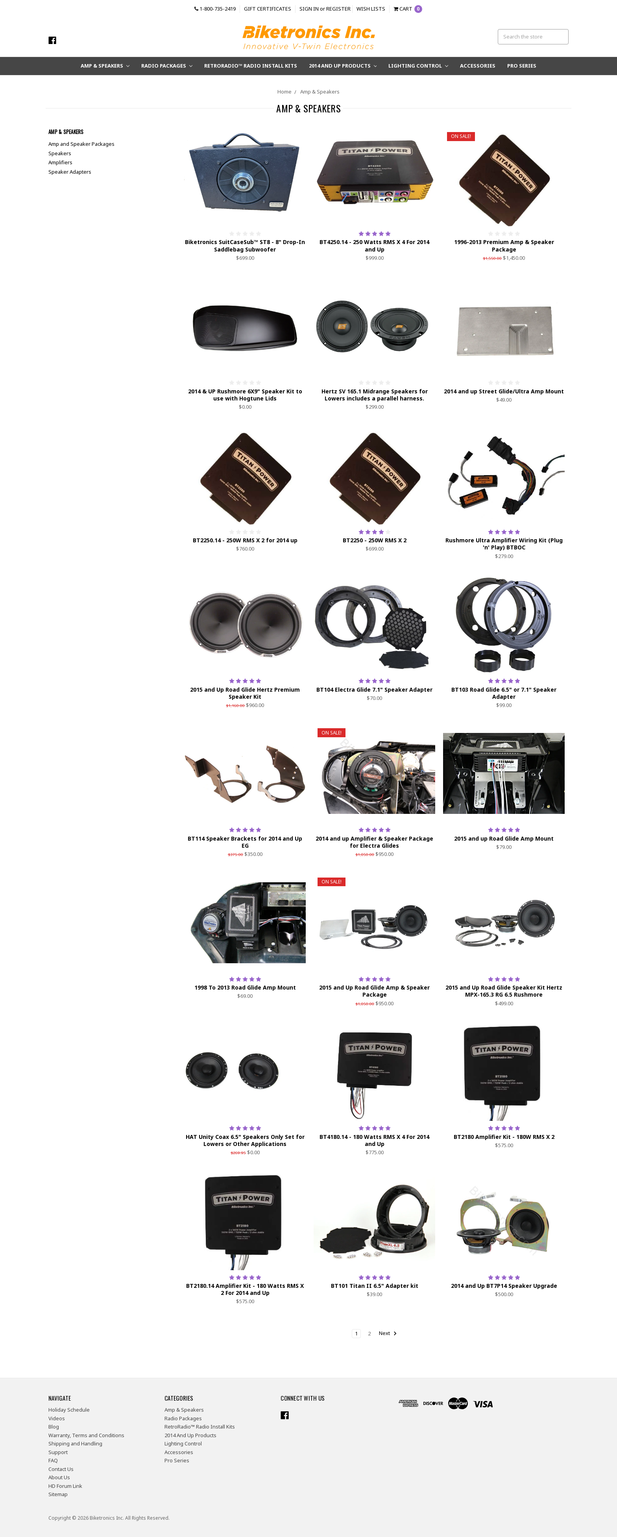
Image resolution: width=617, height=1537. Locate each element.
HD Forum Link (65, 1485)
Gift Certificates (267, 8)
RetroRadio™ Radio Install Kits (250, 65)
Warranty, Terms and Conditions (86, 1435)
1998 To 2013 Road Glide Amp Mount (245, 987)
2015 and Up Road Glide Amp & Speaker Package (374, 991)
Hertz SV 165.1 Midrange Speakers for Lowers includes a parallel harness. (374, 394)
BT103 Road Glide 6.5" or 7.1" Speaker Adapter (503, 693)
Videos (56, 1418)
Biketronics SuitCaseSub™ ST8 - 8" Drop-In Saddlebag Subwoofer (245, 245)
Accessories (477, 65)
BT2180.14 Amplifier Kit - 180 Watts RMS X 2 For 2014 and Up (245, 1289)
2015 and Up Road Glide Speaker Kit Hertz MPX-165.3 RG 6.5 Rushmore (503, 991)
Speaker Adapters (69, 171)
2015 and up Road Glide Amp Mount (504, 838)
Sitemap (58, 1494)
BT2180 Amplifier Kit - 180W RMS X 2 (504, 1136)
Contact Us (61, 1469)
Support (58, 1452)
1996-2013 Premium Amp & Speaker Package (504, 245)
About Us (59, 1477)
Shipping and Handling (75, 1443)
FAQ (53, 1460)
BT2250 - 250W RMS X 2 (374, 540)
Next (388, 1333)
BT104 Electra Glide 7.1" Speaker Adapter (374, 689)
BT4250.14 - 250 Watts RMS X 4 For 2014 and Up (374, 245)
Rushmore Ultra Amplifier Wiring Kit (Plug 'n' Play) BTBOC (504, 543)
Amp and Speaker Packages (81, 143)
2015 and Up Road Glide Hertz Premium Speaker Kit (245, 693)
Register (338, 8)
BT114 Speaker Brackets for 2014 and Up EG (245, 842)
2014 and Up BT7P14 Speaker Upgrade (504, 1285)
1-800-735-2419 (215, 8)
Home (284, 91)
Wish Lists (371, 8)
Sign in (309, 8)
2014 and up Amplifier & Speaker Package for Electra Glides (374, 842)
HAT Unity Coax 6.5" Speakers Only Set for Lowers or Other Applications (245, 1140)
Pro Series (521, 65)
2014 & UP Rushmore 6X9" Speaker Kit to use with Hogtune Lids (245, 394)
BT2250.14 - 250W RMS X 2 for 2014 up (245, 540)
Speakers (59, 153)
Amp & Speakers (105, 65)
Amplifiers (60, 162)
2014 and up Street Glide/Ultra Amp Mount (504, 391)
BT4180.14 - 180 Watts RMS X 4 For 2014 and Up (374, 1140)
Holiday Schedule (69, 1409)
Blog (53, 1426)
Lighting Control (418, 65)
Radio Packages (166, 65)
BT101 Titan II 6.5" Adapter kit (374, 1285)
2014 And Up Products (343, 65)
